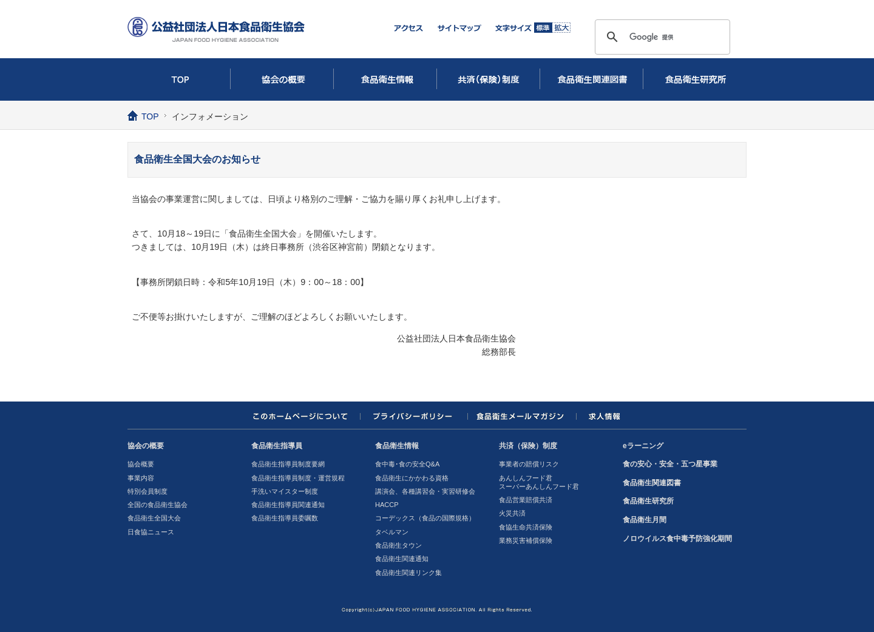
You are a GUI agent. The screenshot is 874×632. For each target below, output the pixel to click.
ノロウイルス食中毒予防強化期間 (677, 538)
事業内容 (140, 478)
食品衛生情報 (385, 79)
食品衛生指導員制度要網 (288, 464)
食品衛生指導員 (276, 446)
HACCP (387, 504)
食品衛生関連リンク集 (408, 572)
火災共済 (512, 513)
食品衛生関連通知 (402, 558)
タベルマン (391, 532)
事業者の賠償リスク (529, 464)
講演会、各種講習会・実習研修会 (425, 491)
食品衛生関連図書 (591, 79)
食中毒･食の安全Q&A (407, 464)
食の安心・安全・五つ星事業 (670, 464)
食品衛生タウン (398, 545)
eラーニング (643, 446)
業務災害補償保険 (525, 540)
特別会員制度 (147, 491)
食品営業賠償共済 (525, 499)
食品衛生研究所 (695, 79)
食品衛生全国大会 (154, 518)
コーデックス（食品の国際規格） (425, 518)
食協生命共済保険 (525, 527)
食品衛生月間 (644, 520)
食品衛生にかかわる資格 (412, 478)
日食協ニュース (150, 532)
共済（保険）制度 (488, 79)
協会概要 (140, 464)
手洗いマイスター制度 (284, 491)
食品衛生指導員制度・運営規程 (298, 478)
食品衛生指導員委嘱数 (284, 518)
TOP (179, 79)
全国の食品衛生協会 (157, 504)
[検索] (660, 37)
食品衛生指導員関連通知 (288, 504)
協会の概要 (282, 79)
